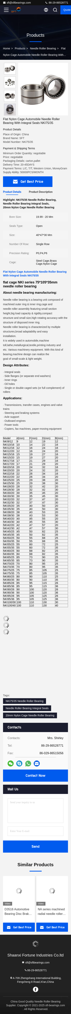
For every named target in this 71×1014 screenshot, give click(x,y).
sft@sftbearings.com (17, 2)
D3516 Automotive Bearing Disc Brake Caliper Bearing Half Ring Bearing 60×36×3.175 (18, 912)
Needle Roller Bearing (43, 48)
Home (6, 48)
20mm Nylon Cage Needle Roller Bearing (30, 715)
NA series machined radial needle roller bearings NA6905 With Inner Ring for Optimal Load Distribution (51, 912)
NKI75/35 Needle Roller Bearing (24, 701)
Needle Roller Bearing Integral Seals (27, 708)
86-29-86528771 (56, 2)
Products (20, 48)
